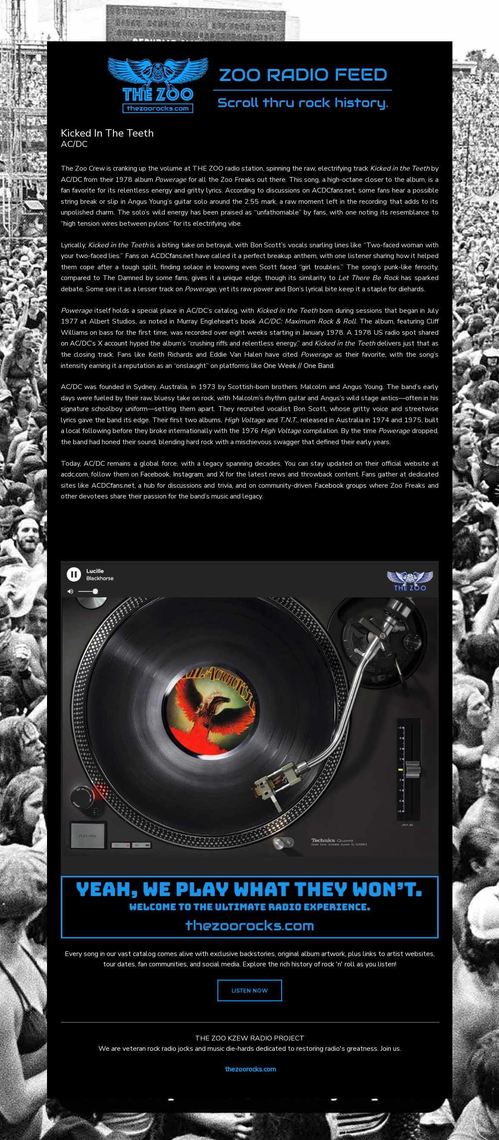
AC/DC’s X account (99, 343)
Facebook (154, 474)
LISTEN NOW (250, 990)
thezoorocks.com (250, 1069)
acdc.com (74, 474)
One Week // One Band (298, 366)
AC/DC (71, 179)
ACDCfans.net (333, 190)
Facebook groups (340, 485)
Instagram (188, 474)
